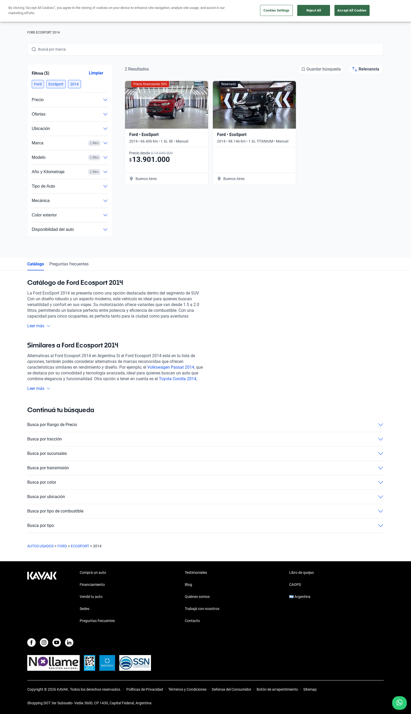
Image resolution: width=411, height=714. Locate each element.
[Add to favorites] (201, 88)
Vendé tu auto (91, 597)
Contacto (192, 621)
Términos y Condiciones (187, 689)
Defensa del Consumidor (231, 689)
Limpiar (96, 72)
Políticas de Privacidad (144, 689)
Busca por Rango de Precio (205, 425)
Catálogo (35, 263)
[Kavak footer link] (42, 597)
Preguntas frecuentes (69, 263)
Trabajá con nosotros (202, 609)
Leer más (39, 325)
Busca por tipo (205, 525)
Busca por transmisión (205, 468)
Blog (188, 584)
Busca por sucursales (205, 453)
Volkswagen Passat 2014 (170, 367)
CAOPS (295, 584)
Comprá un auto (93, 572)
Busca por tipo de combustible (205, 511)
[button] (38, 84)
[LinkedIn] (69, 642)
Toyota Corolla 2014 (177, 378)
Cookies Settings (276, 10)
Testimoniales (196, 572)
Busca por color (205, 482)
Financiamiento (92, 584)
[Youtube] (56, 642)
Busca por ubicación (205, 497)
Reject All (313, 10)
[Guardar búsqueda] (321, 69)
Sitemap (310, 689)
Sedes (84, 609)
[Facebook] (31, 642)
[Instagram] (44, 642)
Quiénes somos (197, 597)
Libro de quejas (301, 572)
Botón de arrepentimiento (277, 689)
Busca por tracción (205, 439)
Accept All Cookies (351, 10)
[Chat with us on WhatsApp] (399, 703)
